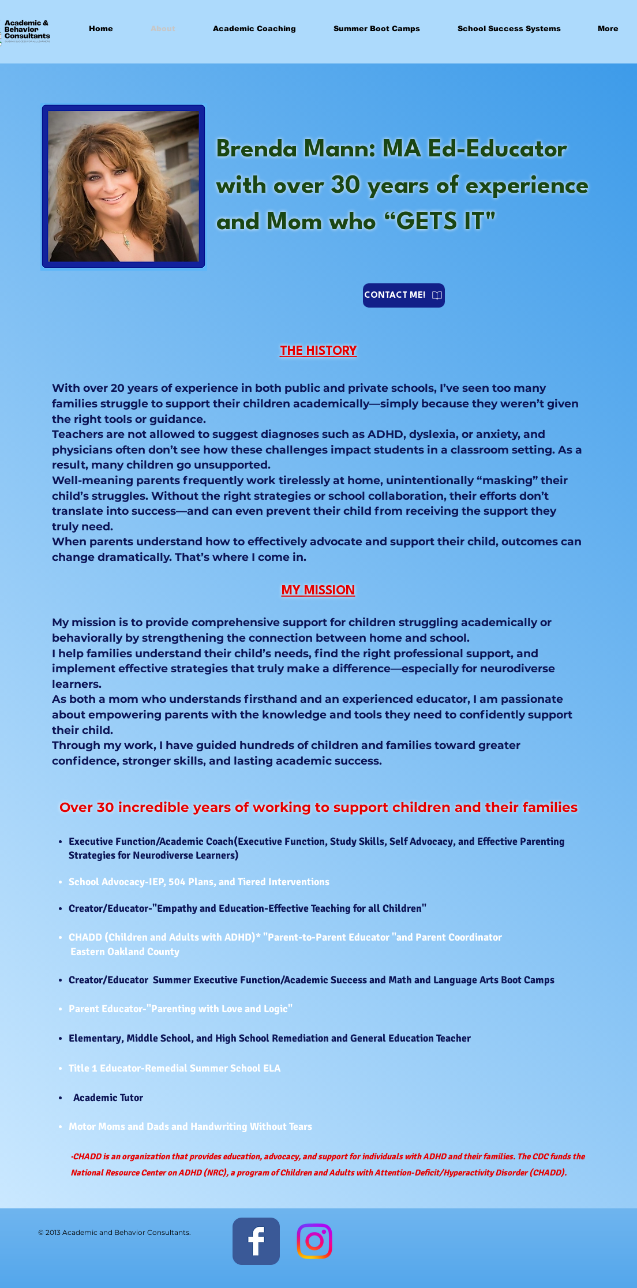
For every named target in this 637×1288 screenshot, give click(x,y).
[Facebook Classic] (256, 1241)
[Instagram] (314, 1241)
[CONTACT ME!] (404, 295)
